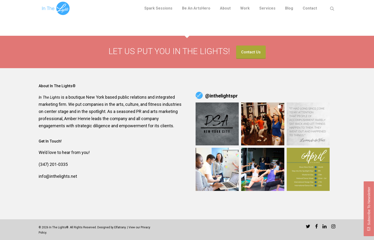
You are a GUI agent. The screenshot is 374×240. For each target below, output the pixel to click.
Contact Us (251, 52)
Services (267, 8)
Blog (289, 8)
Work (245, 8)
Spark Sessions (158, 8)
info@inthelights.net (58, 176)
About (225, 8)
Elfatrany (120, 227)
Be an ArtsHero (196, 8)
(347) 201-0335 (53, 164)
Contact (310, 8)
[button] (217, 124)
